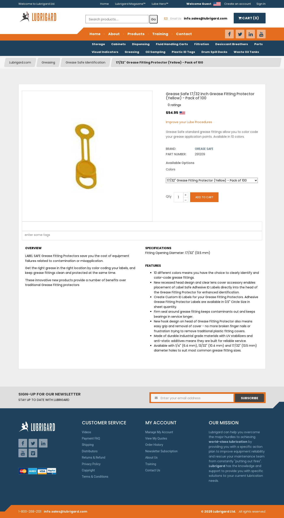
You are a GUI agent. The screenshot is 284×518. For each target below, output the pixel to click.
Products (135, 33)
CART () (248, 18)
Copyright (88, 470)
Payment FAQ (91, 438)
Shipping (88, 444)
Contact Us (152, 470)
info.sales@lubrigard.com (65, 511)
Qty (168, 196)
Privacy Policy (91, 464)
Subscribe (249, 398)
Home (104, 4)
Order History (154, 444)
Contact (184, 33)
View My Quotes (156, 438)
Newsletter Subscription (161, 451)
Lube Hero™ (160, 4)
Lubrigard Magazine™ (130, 4)
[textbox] (35, 235)
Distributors (90, 451)
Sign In (261, 4)
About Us (151, 457)
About (114, 33)
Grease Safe (204, 149)
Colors (170, 169)
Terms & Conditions (95, 476)
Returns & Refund (93, 457)
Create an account (237, 4)
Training (160, 33)
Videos (86, 432)
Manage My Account (159, 432)
